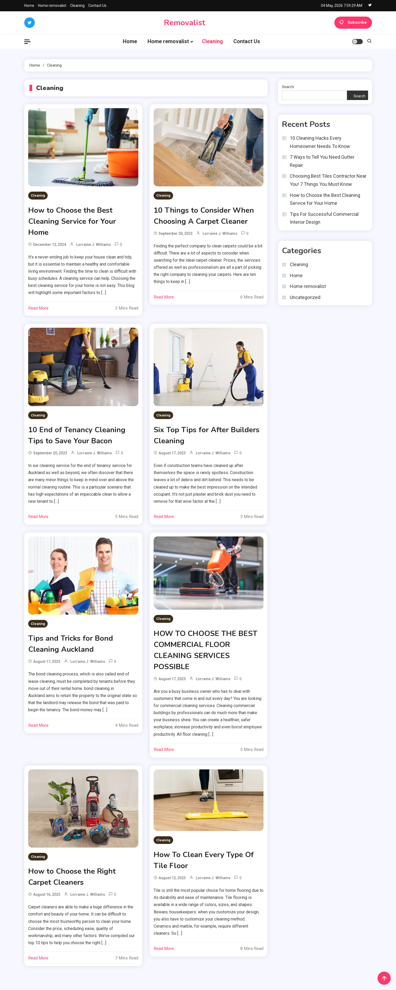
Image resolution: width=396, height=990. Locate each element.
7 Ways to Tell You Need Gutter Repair (322, 161)
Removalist (184, 22)
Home (29, 5)
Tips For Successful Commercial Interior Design (324, 218)
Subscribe (353, 22)
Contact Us (97, 5)
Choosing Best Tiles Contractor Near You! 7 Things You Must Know (328, 180)
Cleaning (77, 5)
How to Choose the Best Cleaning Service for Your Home (72, 221)
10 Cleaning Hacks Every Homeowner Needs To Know (320, 142)
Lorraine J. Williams (93, 244)
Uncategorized (305, 297)
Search (288, 86)
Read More (38, 308)
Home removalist (52, 5)
